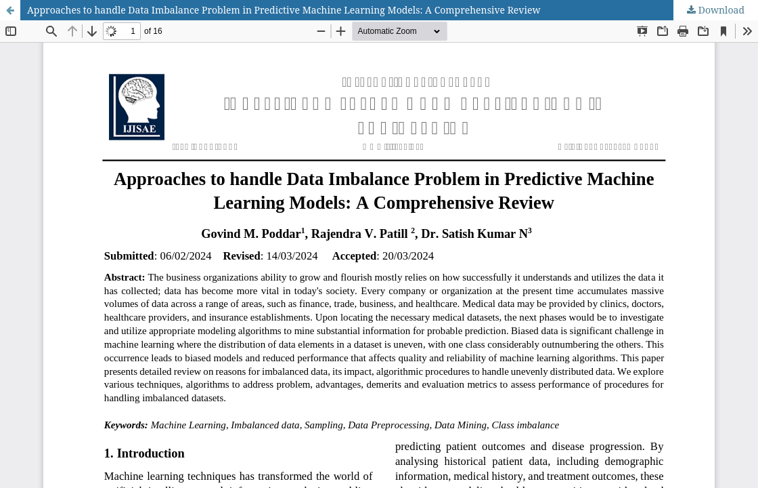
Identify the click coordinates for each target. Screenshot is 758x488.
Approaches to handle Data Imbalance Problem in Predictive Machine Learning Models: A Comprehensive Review (283, 9)
